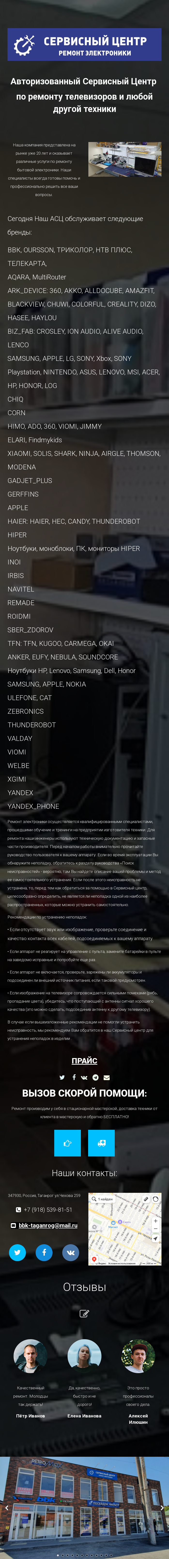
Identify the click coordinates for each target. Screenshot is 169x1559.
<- (7, 1508)
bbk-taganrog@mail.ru (48, 1225)
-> (162, 1508)
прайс (84, 1060)
